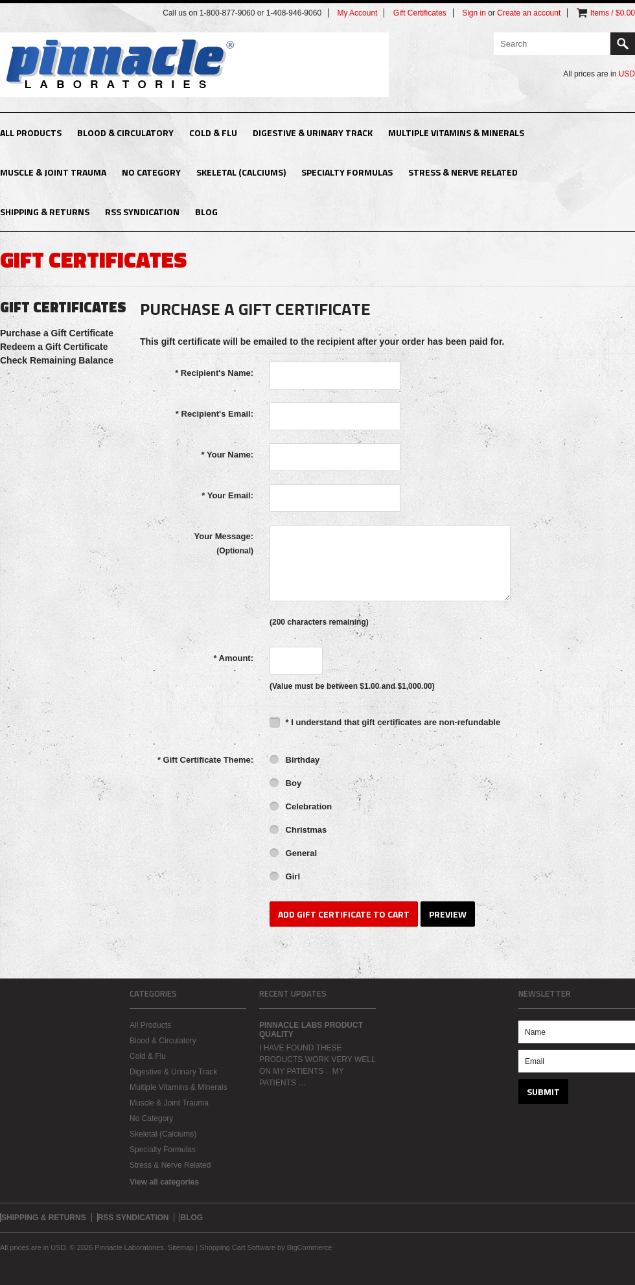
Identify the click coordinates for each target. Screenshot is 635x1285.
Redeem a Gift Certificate (54, 347)
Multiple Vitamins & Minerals (456, 132)
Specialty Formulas (347, 172)
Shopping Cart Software (237, 1247)
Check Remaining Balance (56, 360)
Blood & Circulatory (125, 132)
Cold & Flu (213, 132)
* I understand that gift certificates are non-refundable (385, 722)
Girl (285, 877)
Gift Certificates (419, 12)
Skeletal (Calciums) (241, 172)
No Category (151, 172)
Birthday (294, 761)
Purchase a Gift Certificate (56, 333)
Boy (285, 784)
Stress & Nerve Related (463, 172)
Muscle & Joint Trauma (53, 172)
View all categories (164, 1182)
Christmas (298, 831)
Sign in (474, 12)
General (293, 854)
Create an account (528, 12)
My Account (357, 12)
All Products (31, 132)
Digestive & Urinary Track (313, 132)
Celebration (301, 807)
